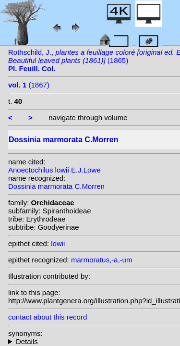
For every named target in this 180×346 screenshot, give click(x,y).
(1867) (28, 85)
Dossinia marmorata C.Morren (56, 186)
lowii (58, 243)
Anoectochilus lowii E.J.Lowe (54, 170)
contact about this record (47, 317)
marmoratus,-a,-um (101, 260)
